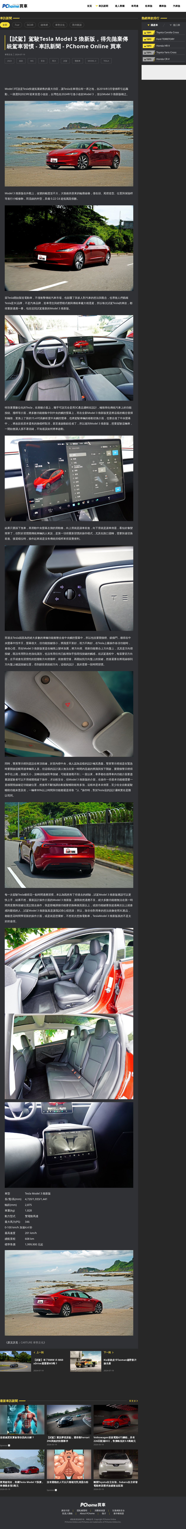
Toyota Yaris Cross (166, 52)
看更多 (132, 1401)
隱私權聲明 (82, 1510)
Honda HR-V (163, 45)
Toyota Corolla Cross (167, 32)
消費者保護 (100, 1510)
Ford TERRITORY (165, 39)
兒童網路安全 (118, 1510)
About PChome (87, 1513)
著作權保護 (118, 1513)
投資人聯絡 (67, 1513)
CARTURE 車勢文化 (32, 1342)
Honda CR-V (163, 59)
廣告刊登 (65, 1510)
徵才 (104, 1513)
